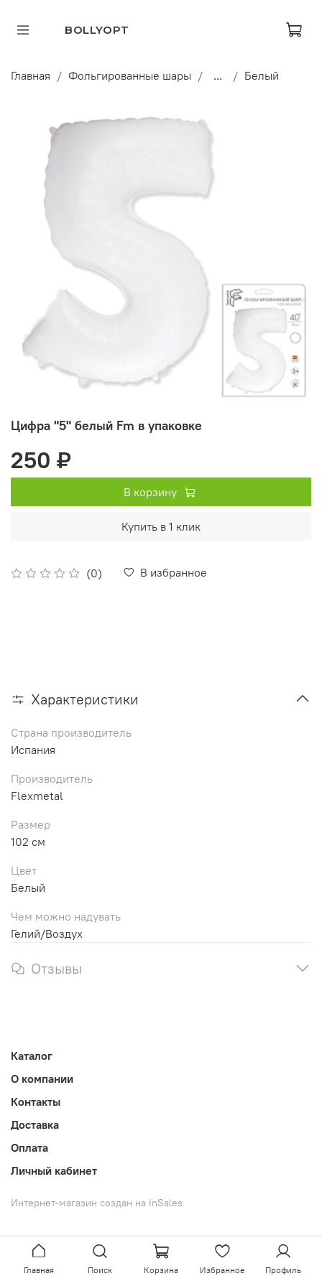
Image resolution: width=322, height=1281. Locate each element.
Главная (30, 75)
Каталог (31, 1055)
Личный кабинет (54, 1170)
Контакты (35, 1101)
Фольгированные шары (129, 75)
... (217, 75)
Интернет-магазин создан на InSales (97, 1202)
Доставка (35, 1124)
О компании (42, 1078)
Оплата (29, 1147)
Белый (261, 75)
